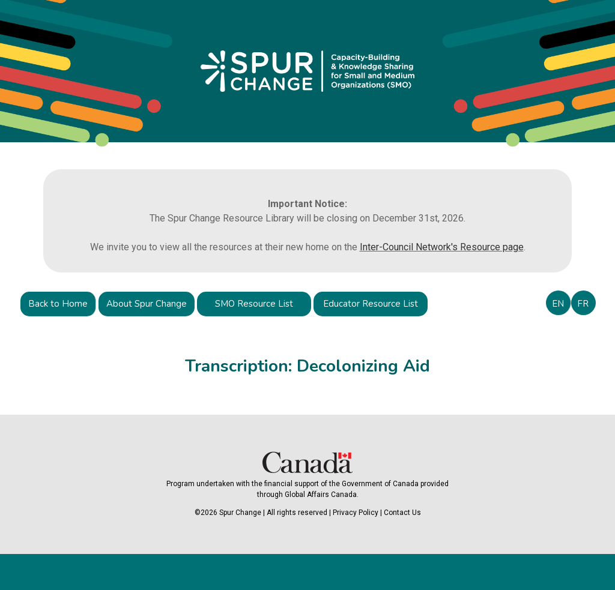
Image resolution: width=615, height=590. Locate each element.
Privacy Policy (355, 512)
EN (558, 304)
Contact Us (402, 512)
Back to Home (58, 304)
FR (583, 304)
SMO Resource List (254, 304)
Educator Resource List (370, 304)
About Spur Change (146, 304)
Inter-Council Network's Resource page (442, 247)
